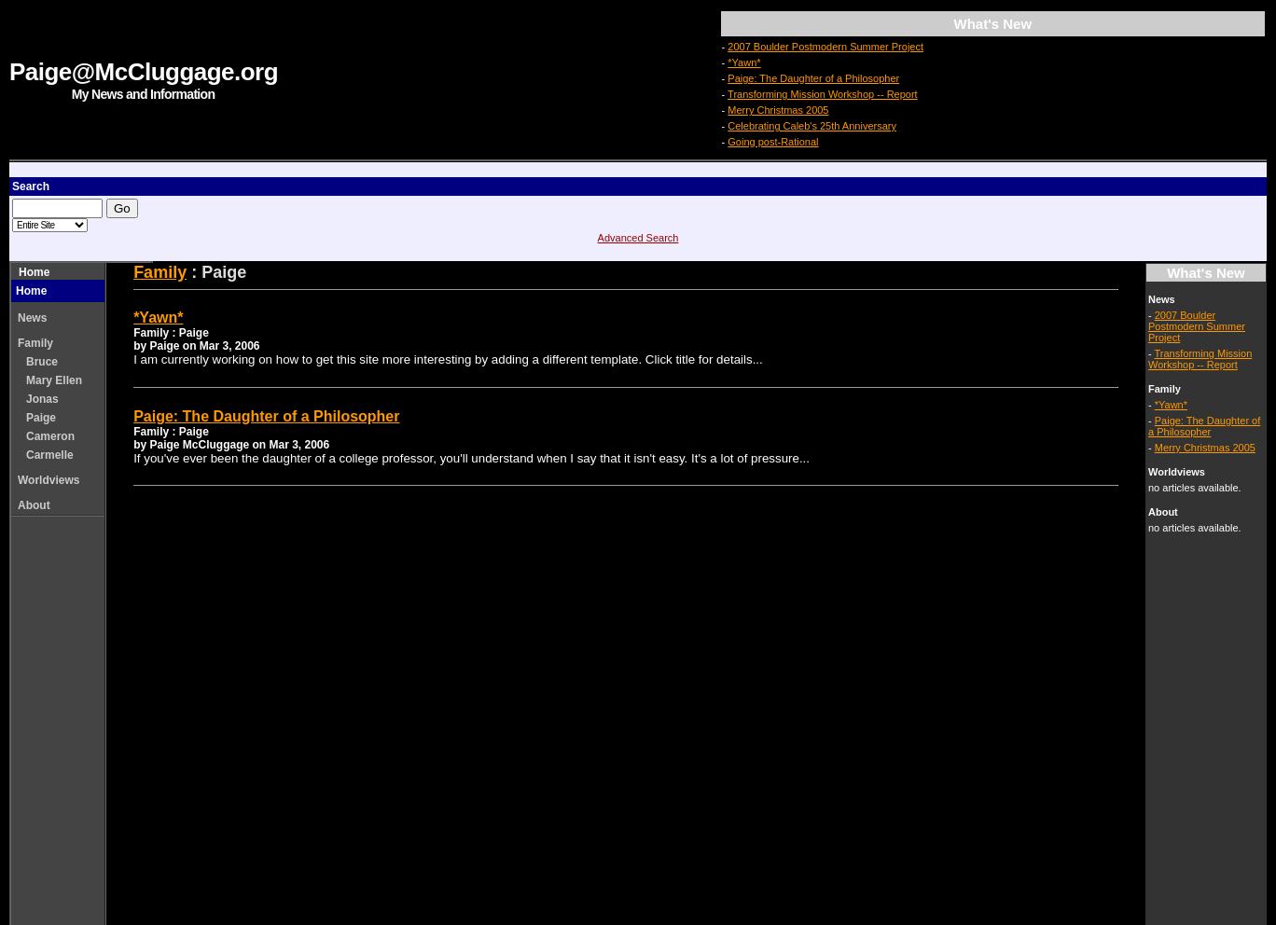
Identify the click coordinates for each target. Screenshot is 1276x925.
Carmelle (50, 455)
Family (35, 343)
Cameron (50, 436)
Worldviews (48, 480)
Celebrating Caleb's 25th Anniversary (812, 125)
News (32, 317)
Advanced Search (638, 237)
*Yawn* (744, 62)
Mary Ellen (54, 380)
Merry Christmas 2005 (778, 110)
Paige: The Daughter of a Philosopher (813, 78)
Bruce (42, 361)
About (34, 505)
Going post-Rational (773, 141)
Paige (41, 417)
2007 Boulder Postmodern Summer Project (825, 46)
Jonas (42, 399)
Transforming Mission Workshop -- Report (823, 94)
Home (34, 272)
